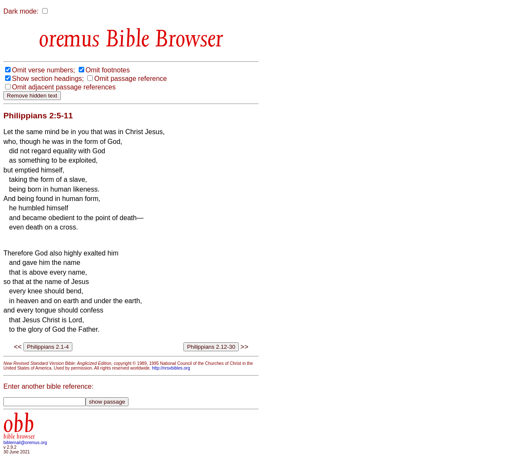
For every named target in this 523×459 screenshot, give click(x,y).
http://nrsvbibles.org (171, 368)
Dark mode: (21, 11)
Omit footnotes (108, 70)
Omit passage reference (130, 78)
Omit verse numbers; (43, 70)
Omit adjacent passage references (64, 87)
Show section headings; (48, 78)
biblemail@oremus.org (25, 442)
